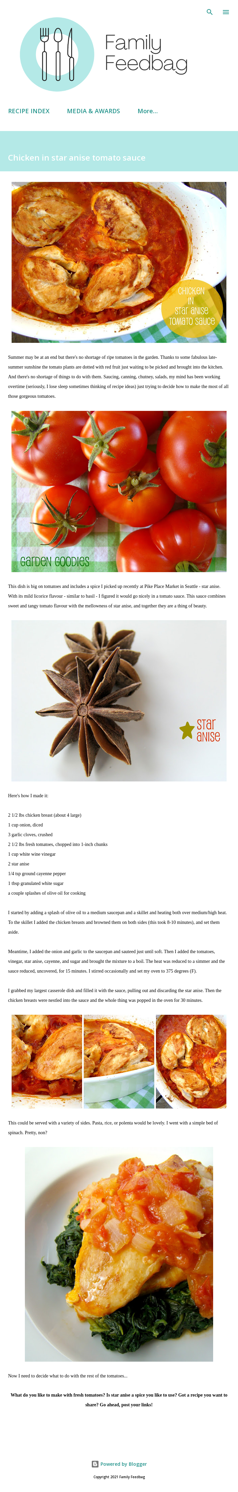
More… (147, 111)
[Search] (210, 12)
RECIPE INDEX (28, 111)
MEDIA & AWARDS (93, 111)
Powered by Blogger (119, 1464)
